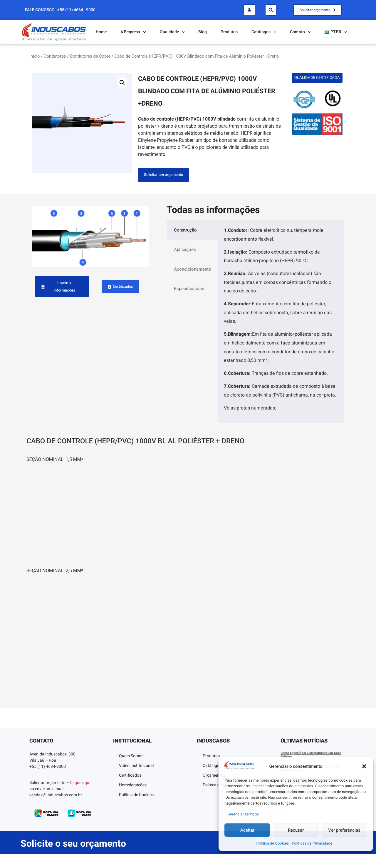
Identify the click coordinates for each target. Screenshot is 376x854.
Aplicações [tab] (185, 249)
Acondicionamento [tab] (192, 269)
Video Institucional (136, 766)
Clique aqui (80, 783)
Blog (202, 32)
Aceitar (247, 830)
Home (101, 32)
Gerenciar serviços (243, 814)
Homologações (133, 785)
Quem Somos (131, 756)
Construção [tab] (185, 230)
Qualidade (172, 32)
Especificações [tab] (189, 288)
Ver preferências (344, 830)
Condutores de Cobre (90, 56)
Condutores (55, 56)
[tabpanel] (281, 321)
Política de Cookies (272, 843)
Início (34, 56)
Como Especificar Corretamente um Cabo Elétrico (311, 754)
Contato (300, 32)
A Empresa (133, 32)
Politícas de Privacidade (312, 843)
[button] (364, 766)
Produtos (229, 32)
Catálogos (263, 32)
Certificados (130, 775)
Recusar (296, 830)
